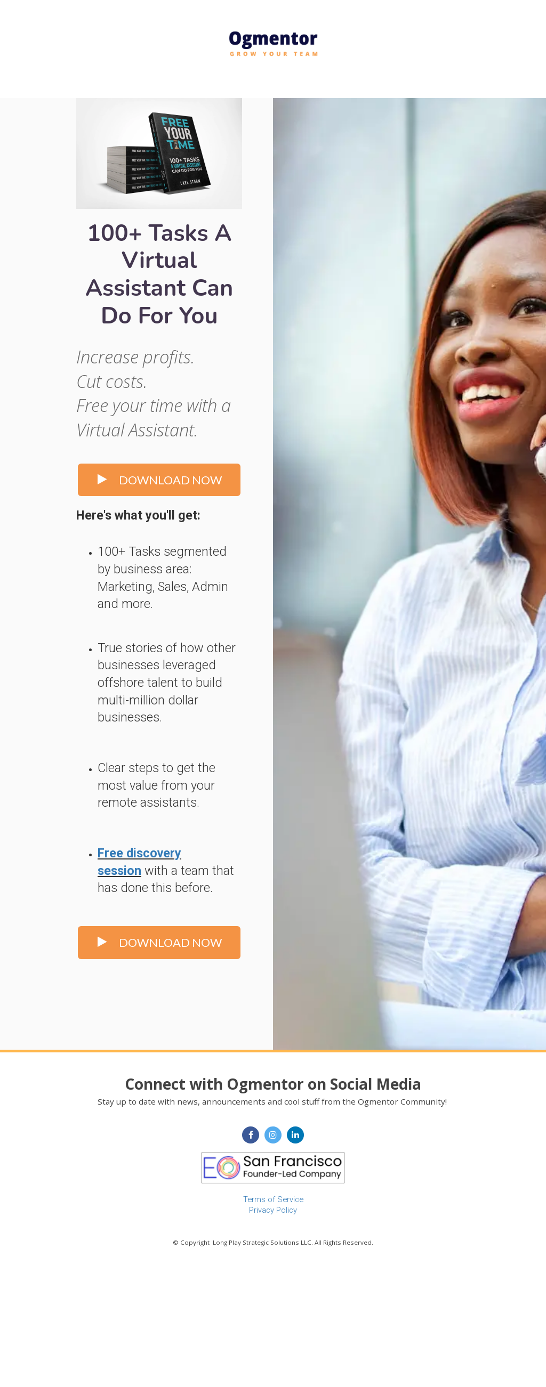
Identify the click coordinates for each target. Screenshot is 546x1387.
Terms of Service (273, 1199)
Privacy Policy (273, 1210)
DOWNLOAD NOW (159, 480)
